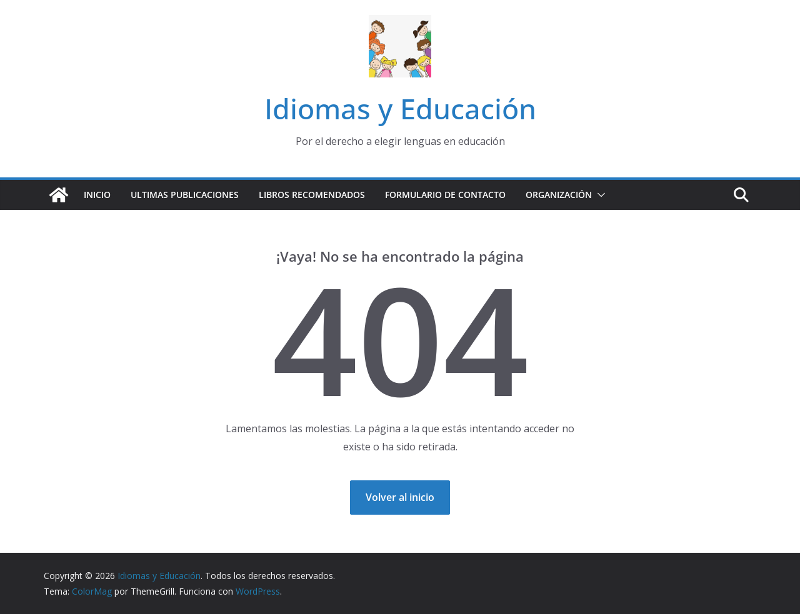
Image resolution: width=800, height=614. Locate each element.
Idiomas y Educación (400, 108)
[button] (599, 195)
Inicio (97, 195)
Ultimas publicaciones (185, 195)
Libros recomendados (312, 195)
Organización (559, 195)
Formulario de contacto (445, 195)
